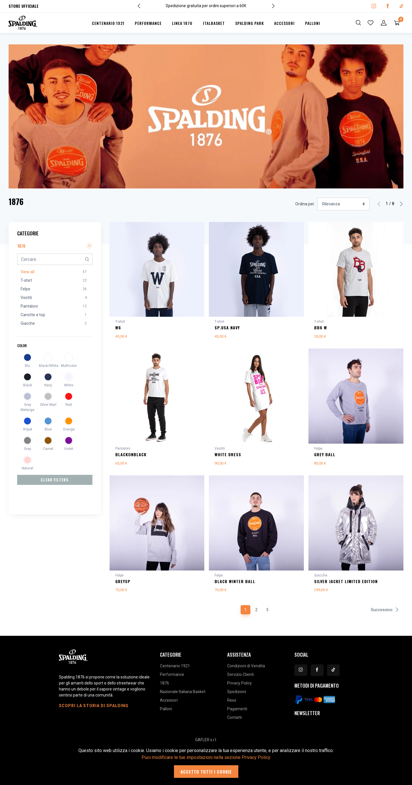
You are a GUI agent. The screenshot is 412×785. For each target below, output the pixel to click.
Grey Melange (27, 407)
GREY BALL (324, 455)
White (68, 385)
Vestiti (220, 450)
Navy (48, 385)
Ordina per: (305, 204)
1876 (164, 686)
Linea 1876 (182, 23)
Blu (27, 366)
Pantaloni (122, 450)
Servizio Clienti (240, 678)
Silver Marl (48, 405)
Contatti (234, 721)
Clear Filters (55, 480)
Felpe (318, 450)
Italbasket (214, 23)
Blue (48, 429)
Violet (68, 449)
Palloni (312, 23)
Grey (27, 449)
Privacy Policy (239, 686)
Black (27, 385)
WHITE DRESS (228, 455)
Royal (27, 429)
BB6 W (320, 327)
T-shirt (120, 322)
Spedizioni (236, 695)
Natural (27, 468)
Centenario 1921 (108, 23)
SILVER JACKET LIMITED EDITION (346, 584)
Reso (231, 703)
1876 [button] (54, 246)
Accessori (284, 23)
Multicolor (69, 366)
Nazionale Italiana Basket (182, 695)
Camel (48, 449)
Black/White (48, 366)
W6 (118, 327)
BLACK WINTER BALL (235, 584)
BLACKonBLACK (130, 455)
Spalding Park (249, 23)
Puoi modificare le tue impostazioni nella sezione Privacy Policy (206, 757)
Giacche (320, 578)
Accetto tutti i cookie (206, 771)
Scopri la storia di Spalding (93, 709)
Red (69, 405)
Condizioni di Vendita (246, 669)
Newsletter (307, 716)
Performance (148, 23)
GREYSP (122, 584)
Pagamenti (237, 712)
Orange (69, 429)
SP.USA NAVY (227, 327)
